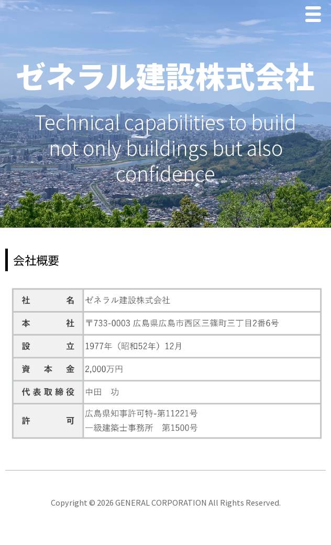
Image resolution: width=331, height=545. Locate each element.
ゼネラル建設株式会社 (165, 75)
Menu (316, 15)
